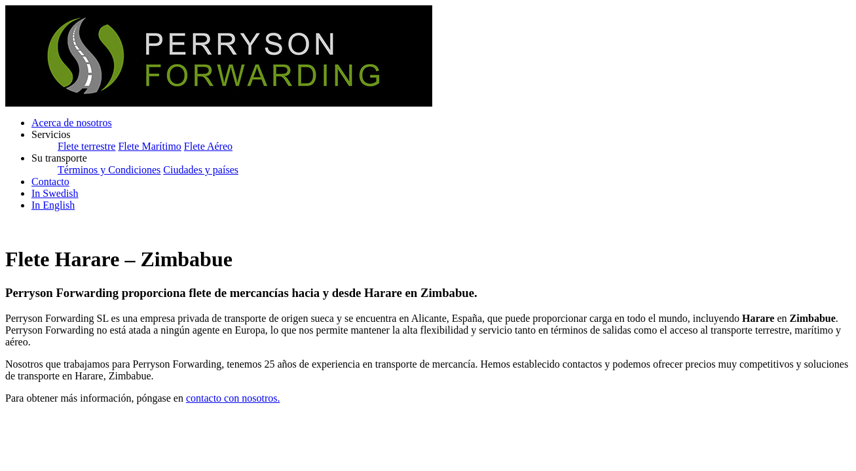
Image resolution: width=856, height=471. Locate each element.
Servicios (51, 134)
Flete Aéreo (208, 146)
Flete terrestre (86, 146)
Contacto (50, 181)
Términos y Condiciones (109, 169)
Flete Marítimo (149, 146)
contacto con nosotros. (233, 398)
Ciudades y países (200, 169)
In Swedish (55, 193)
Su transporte (59, 158)
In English (53, 205)
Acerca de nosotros (71, 122)
